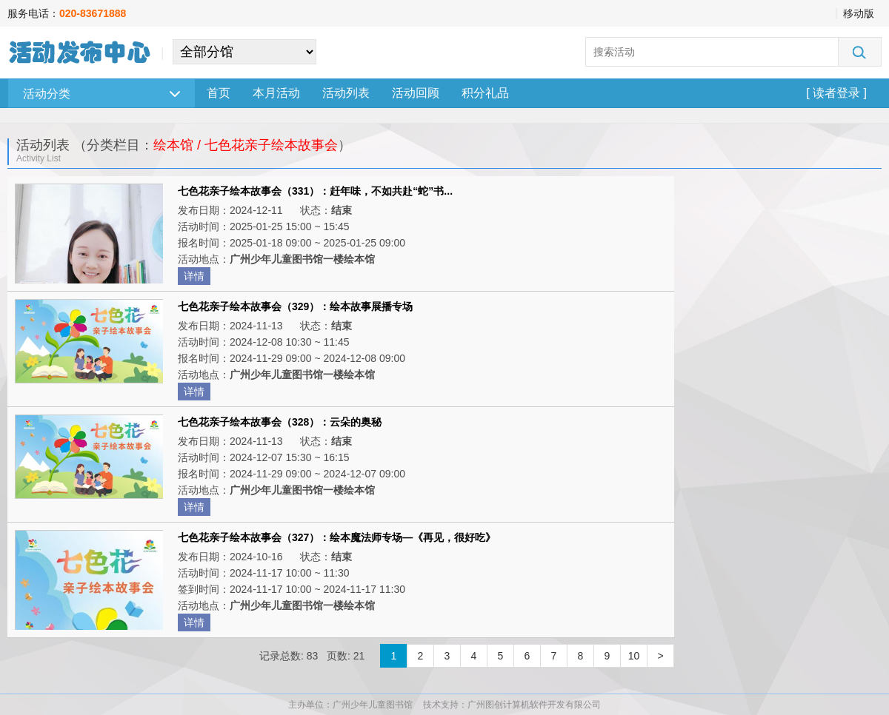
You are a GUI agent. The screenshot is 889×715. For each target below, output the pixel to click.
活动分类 (101, 93)
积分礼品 (485, 93)
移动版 (858, 13)
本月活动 (276, 93)
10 (634, 656)
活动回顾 (415, 93)
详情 (194, 276)
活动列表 (346, 93)
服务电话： (66, 13)
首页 (218, 93)
